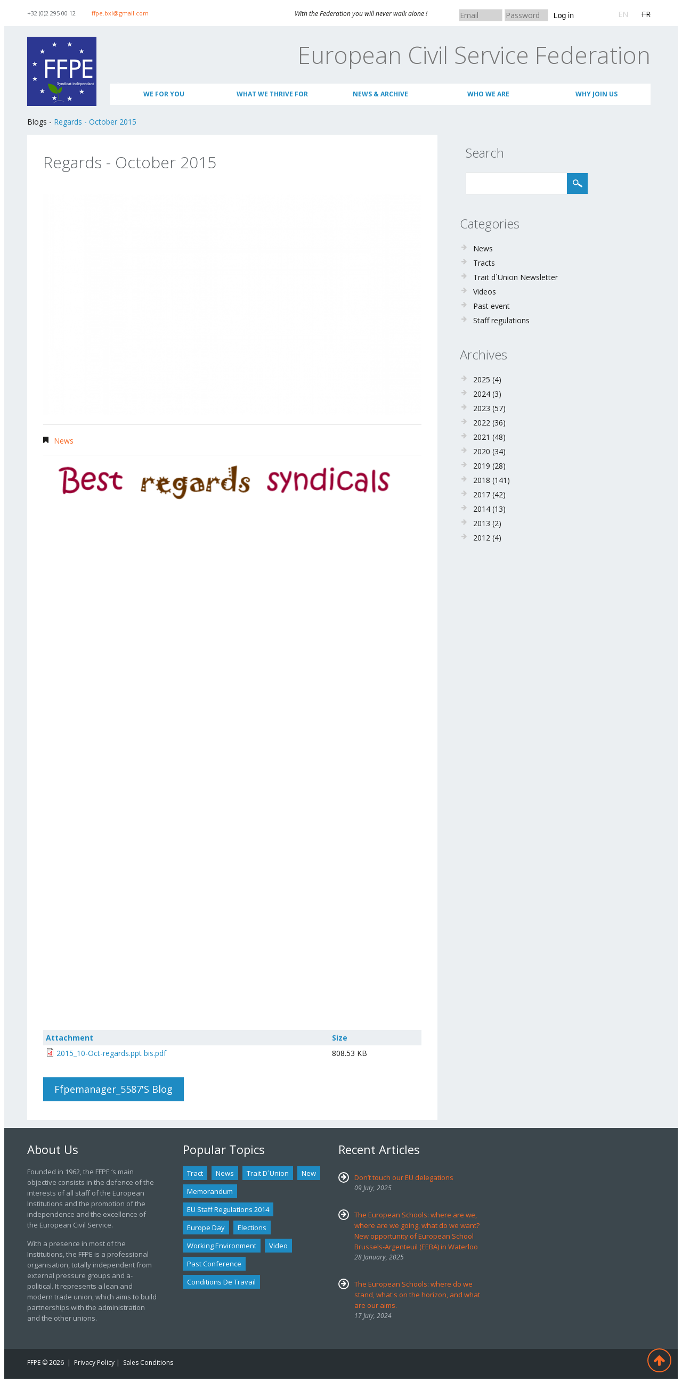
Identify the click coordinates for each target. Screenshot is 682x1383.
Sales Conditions (148, 1362)
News (64, 441)
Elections (252, 1227)
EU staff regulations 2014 (228, 1209)
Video (278, 1245)
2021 (481, 437)
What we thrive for (272, 94)
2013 (481, 523)
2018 (481, 480)
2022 (481, 423)
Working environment (221, 1245)
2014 (481, 509)
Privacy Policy (94, 1362)
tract (195, 1173)
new (309, 1173)
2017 (481, 494)
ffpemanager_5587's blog (113, 1089)
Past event (491, 306)
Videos (484, 292)
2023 (481, 408)
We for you (163, 94)
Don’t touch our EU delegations (403, 1177)
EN (623, 14)
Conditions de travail (221, 1282)
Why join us (596, 94)
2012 (481, 538)
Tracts (484, 263)
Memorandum (210, 1191)
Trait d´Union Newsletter (515, 277)
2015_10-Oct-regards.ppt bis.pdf (111, 1053)
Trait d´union (268, 1173)
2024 (481, 394)
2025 (481, 379)
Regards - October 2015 (95, 122)
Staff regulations (501, 320)
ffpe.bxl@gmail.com (120, 13)
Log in (564, 15)
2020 (481, 451)
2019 (481, 466)
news (225, 1173)
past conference (214, 1264)
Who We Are (488, 94)
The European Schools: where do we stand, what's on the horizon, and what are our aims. (417, 1294)
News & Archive (380, 94)
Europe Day (206, 1227)
